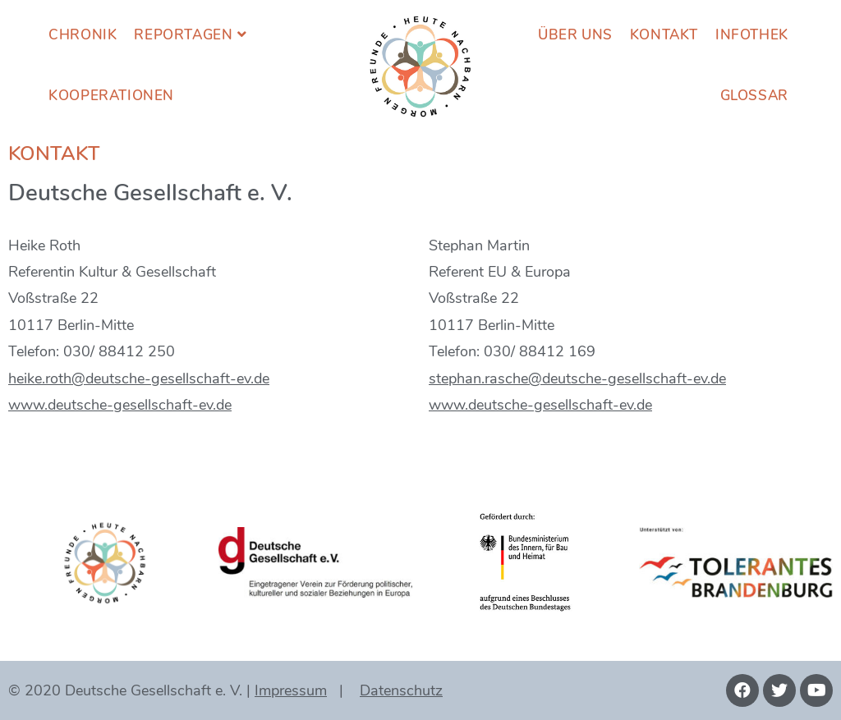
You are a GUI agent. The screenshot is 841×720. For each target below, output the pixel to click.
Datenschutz (401, 690)
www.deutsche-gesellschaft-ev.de (120, 405)
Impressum (291, 690)
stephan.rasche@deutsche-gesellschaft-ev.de (577, 378)
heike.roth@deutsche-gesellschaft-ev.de (138, 378)
